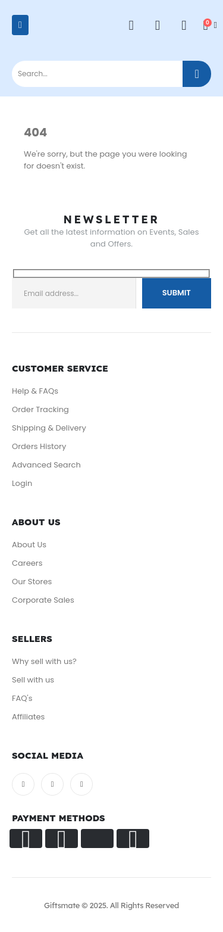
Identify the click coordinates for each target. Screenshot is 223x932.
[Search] (197, 74)
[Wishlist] (157, 25)
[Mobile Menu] (20, 25)
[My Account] (131, 25)
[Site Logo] (59, 31)
